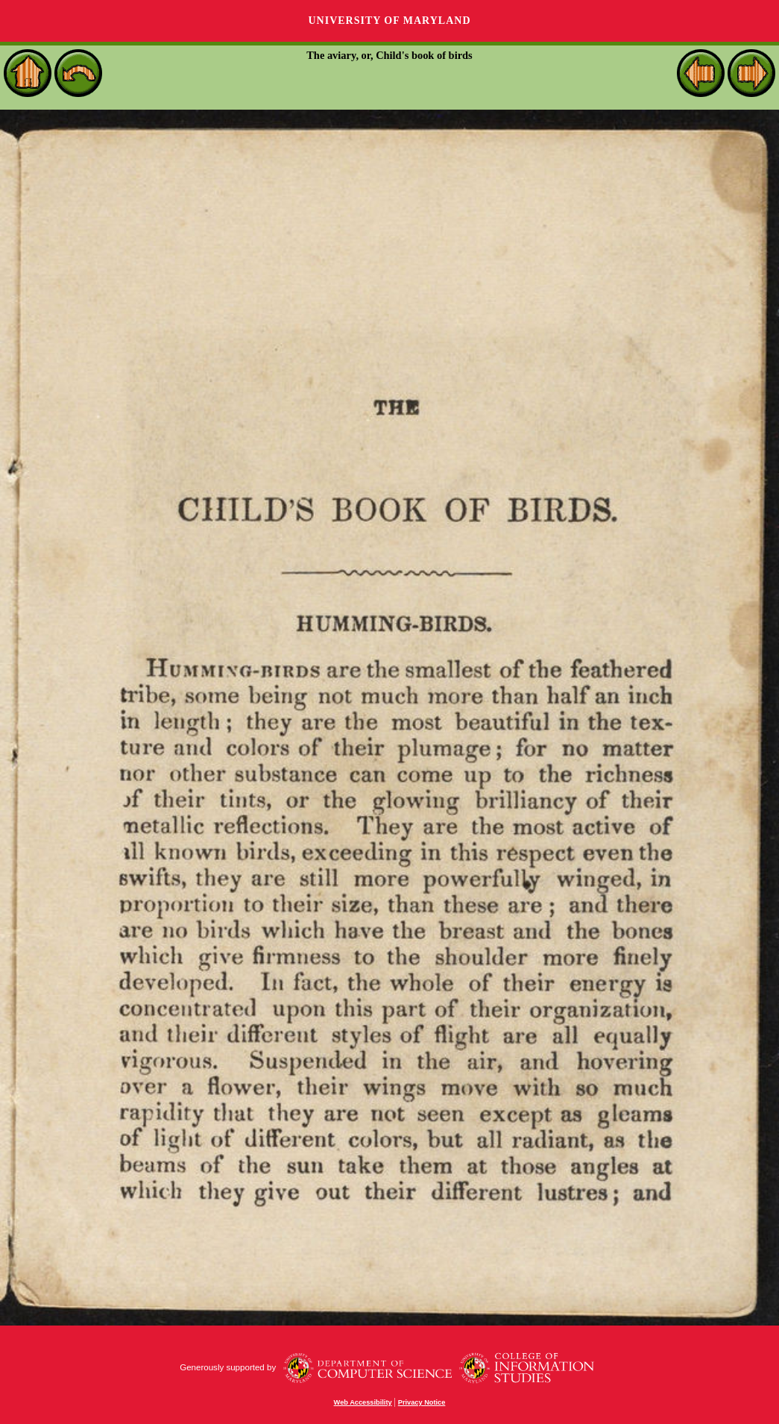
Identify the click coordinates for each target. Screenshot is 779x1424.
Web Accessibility (363, 1402)
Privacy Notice (422, 1402)
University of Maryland (389, 20)
